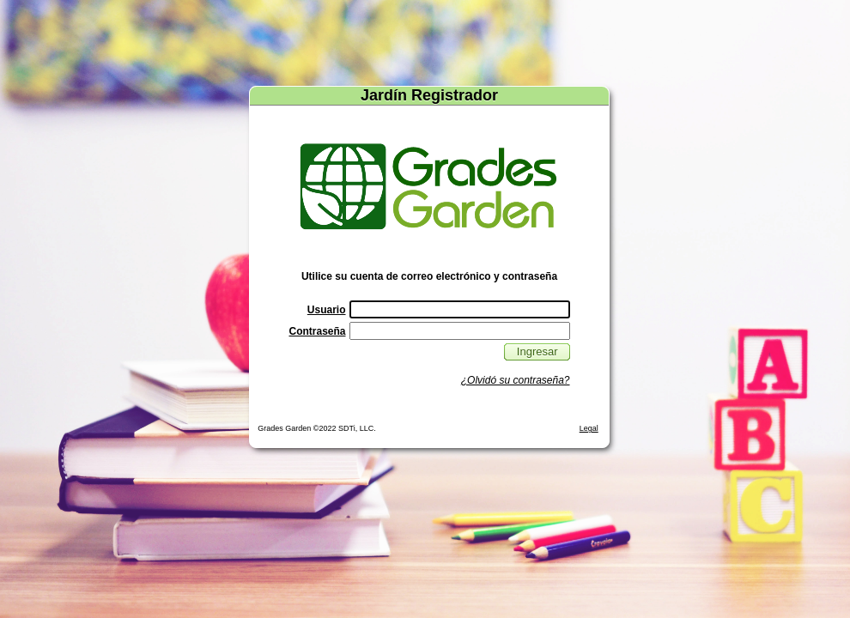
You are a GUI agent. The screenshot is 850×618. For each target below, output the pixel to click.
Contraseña (316, 331)
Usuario (326, 310)
